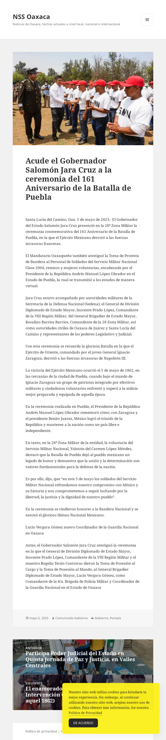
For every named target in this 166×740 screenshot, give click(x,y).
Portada (115, 618)
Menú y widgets (147, 25)
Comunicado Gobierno (71, 618)
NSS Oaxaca (31, 16)
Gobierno (101, 618)
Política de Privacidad (85, 714)
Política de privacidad (41, 731)
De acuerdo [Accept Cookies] (83, 724)
